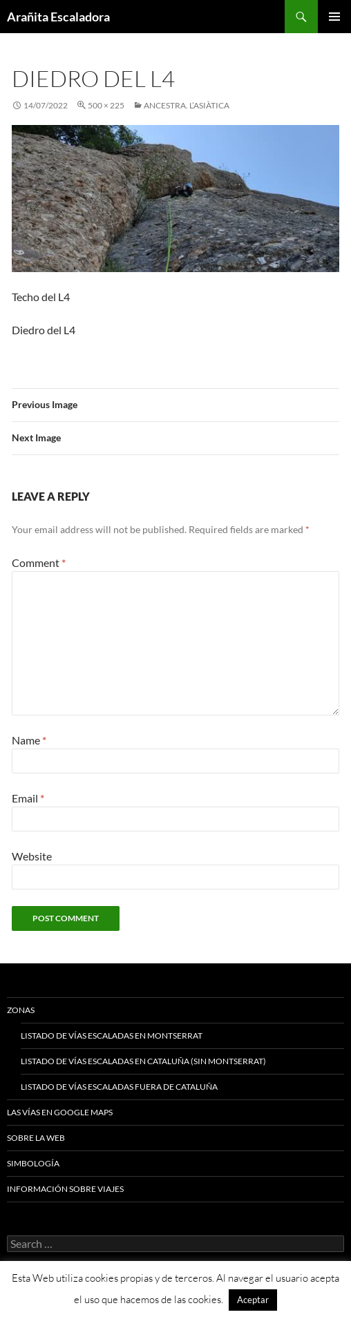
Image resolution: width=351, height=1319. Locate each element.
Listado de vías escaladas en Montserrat (111, 1035)
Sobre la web (36, 1138)
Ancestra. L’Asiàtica (186, 105)
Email (28, 798)
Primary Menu (334, 16)
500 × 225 (106, 105)
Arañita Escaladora (58, 16)
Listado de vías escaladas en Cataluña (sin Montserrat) (143, 1061)
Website (32, 856)
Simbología (33, 1163)
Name (29, 740)
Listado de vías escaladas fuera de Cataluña (119, 1086)
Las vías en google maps (60, 1112)
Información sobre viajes (65, 1189)
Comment (39, 562)
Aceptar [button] (253, 1299)
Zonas (21, 1010)
